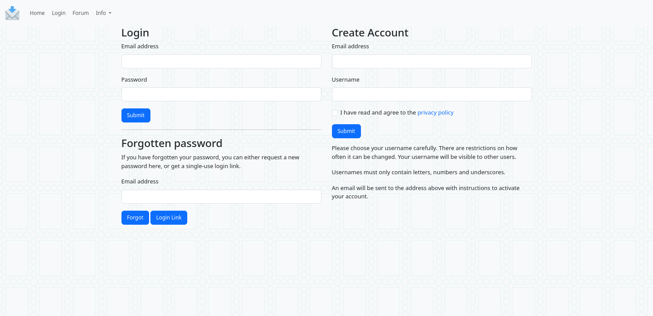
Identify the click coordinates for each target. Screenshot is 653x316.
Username (346, 79)
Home (37, 13)
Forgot (135, 217)
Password (134, 79)
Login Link (169, 217)
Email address (140, 46)
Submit (136, 115)
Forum (81, 13)
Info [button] (101, 13)
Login (58, 13)
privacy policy (435, 112)
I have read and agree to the (396, 112)
